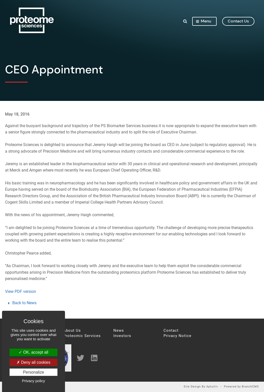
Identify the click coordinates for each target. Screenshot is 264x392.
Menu (203, 21)
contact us (238, 21)
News (118, 330)
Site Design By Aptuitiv (201, 386)
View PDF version (20, 291)
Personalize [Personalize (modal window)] (33, 372)
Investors (122, 336)
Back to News (21, 302)
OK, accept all (33, 352)
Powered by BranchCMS (241, 386)
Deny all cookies (33, 362)
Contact (171, 330)
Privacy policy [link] (33, 381)
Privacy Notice (177, 336)
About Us (72, 330)
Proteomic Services (82, 336)
